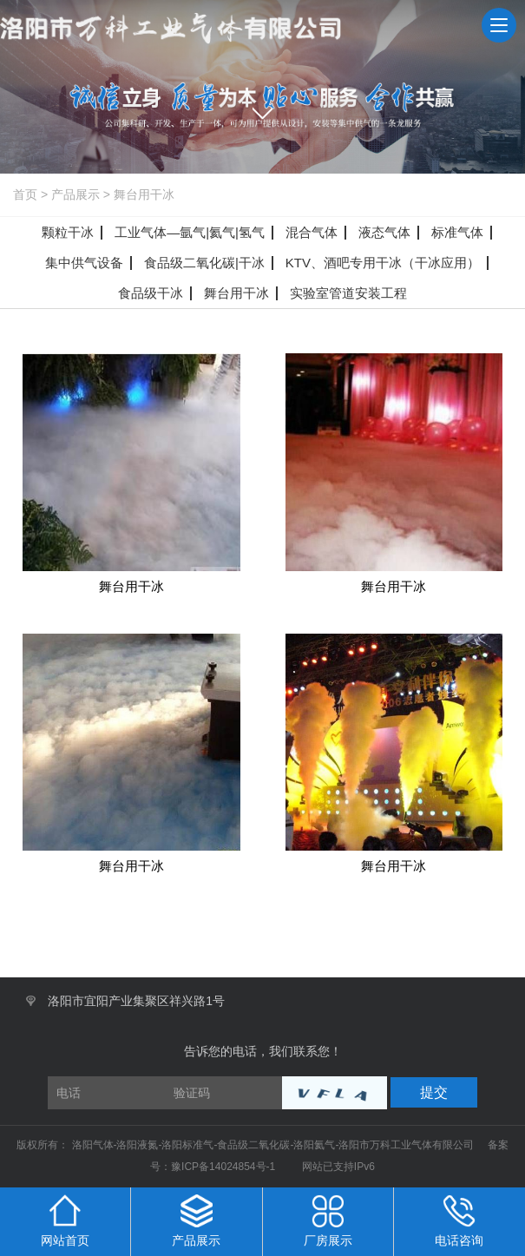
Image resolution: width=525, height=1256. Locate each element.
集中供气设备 (84, 262)
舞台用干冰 (144, 194)
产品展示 (75, 194)
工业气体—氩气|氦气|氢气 (190, 232)
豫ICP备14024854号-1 (223, 1167)
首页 (25, 194)
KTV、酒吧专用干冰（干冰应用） (382, 262)
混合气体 (311, 232)
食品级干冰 (150, 293)
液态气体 (384, 232)
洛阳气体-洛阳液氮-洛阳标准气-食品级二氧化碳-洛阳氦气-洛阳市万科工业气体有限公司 (274, 1145)
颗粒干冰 (68, 232)
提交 (434, 1092)
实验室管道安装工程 (348, 293)
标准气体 (457, 232)
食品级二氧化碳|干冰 (204, 262)
